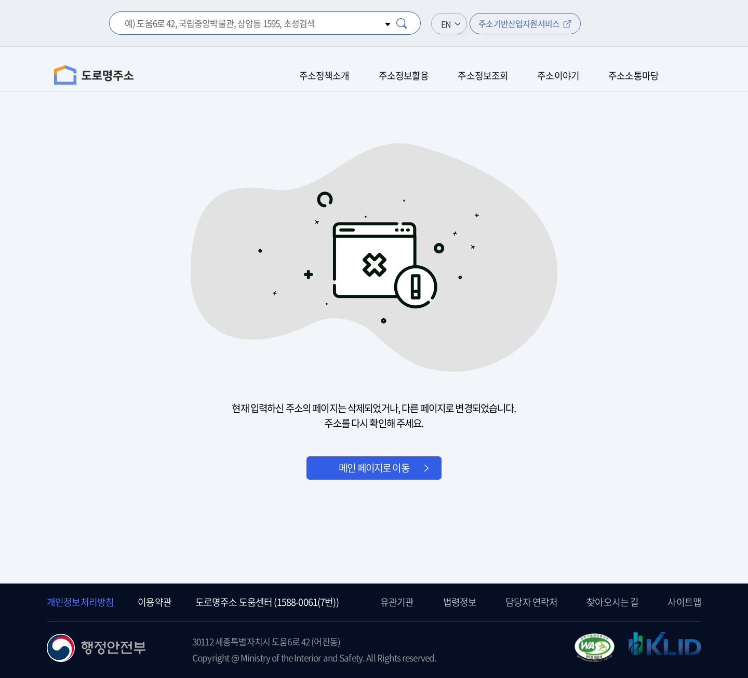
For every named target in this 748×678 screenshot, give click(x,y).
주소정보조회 (483, 76)
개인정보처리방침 (80, 602)
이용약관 (154, 602)
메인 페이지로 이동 (374, 467)
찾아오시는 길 (612, 602)
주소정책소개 (324, 76)
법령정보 (460, 602)
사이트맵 (684, 602)
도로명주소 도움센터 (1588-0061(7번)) (267, 602)
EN (446, 24)
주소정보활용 (404, 76)
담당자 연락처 (531, 602)
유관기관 (397, 602)
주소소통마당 (633, 76)
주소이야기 (558, 76)
